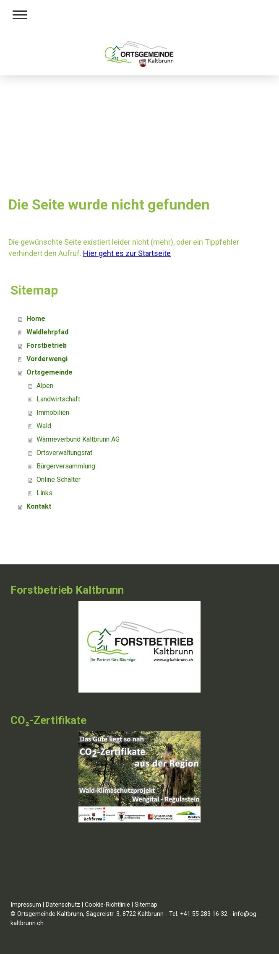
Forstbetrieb (46, 345)
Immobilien (53, 412)
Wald (44, 426)
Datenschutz (63, 904)
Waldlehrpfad (47, 332)
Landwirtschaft (58, 399)
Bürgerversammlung (66, 466)
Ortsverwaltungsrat (64, 453)
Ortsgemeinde (49, 372)
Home (35, 319)
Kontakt (38, 506)
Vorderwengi (47, 359)
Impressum (25, 904)
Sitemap (146, 904)
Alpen (45, 386)
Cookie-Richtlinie (107, 904)
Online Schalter (59, 479)
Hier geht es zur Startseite (127, 253)
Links (44, 493)
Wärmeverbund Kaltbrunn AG (78, 439)
